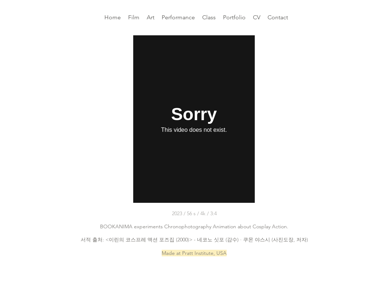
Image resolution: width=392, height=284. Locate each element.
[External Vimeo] (194, 119)
